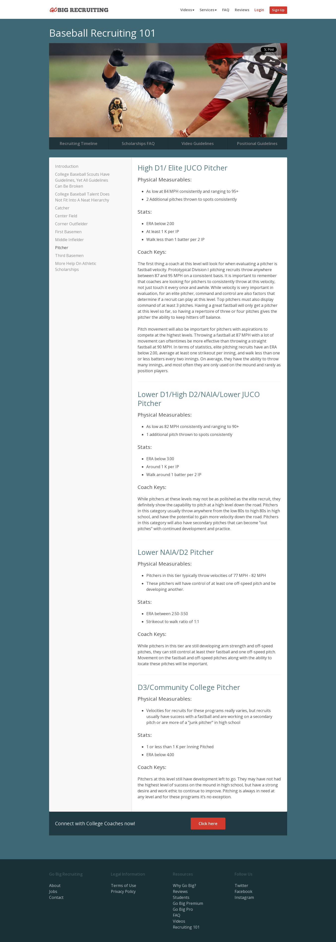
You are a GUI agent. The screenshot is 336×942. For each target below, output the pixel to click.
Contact (56, 897)
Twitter (241, 885)
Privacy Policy (123, 891)
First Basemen (68, 231)
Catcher (62, 208)
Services (208, 9)
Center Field (66, 216)
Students (181, 897)
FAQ (225, 9)
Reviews (242, 9)
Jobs (53, 891)
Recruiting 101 (186, 927)
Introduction (66, 166)
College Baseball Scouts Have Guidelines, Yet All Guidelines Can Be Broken (82, 180)
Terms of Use (123, 885)
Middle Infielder (69, 239)
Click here (208, 823)
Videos (187, 9)
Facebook (243, 891)
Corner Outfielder (71, 224)
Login (259, 9)
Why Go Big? (184, 885)
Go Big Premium (188, 903)
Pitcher (61, 247)
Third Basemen (69, 255)
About (55, 885)
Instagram (244, 897)
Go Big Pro (183, 909)
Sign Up (278, 10)
